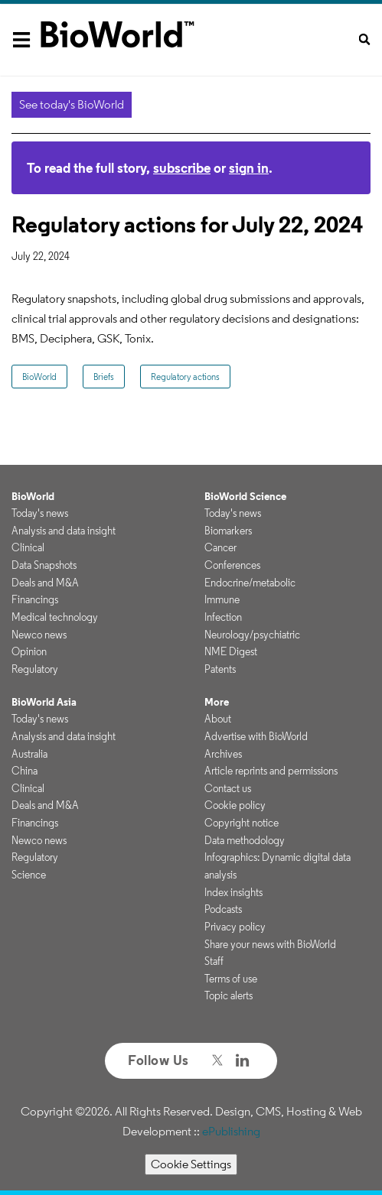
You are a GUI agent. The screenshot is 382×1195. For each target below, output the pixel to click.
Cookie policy (235, 805)
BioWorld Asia (44, 702)
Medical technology (54, 617)
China (24, 771)
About (217, 719)
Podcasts (223, 909)
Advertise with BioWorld (256, 736)
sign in (249, 168)
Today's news (39, 513)
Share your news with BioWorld (270, 944)
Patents (220, 669)
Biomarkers (228, 530)
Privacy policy (235, 927)
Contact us (227, 788)
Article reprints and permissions (271, 771)
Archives (223, 754)
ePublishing (231, 1131)
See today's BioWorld (71, 104)
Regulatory (34, 669)
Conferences (232, 565)
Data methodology (244, 840)
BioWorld (39, 376)
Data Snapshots (44, 565)
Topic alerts (228, 995)
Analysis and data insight (63, 530)
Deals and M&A (45, 582)
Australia (29, 754)
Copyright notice (241, 823)
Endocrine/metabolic (249, 582)
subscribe (182, 168)
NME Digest (230, 651)
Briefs (103, 376)
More (216, 702)
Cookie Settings (191, 1164)
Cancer (220, 547)
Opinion (29, 651)
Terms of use (230, 979)
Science (28, 875)
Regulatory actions (185, 376)
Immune (222, 599)
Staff (214, 961)
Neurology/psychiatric (252, 634)
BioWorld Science (245, 496)
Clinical (27, 547)
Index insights (233, 892)
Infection (223, 617)
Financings (34, 599)
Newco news (39, 634)
